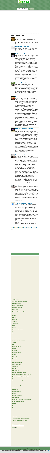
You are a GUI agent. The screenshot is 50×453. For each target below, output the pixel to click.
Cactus (14, 327)
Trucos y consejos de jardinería (19, 420)
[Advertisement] (25, 21)
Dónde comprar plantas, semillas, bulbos (21, 374)
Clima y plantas (15, 370)
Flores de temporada (17, 333)
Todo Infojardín (15, 299)
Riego (13, 407)
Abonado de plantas (17, 362)
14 (33, 227)
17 (11, 229)
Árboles (14, 315)
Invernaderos (15, 389)
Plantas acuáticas (16, 338)
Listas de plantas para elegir (18, 311)
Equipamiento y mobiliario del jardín (20, 376)
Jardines (14, 393)
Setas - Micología (16, 409)
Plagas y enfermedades (17, 305)
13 (31, 227)
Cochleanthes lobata (20, 38)
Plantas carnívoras (16, 352)
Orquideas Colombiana (21, 82)
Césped (14, 342)
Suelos (14, 414)
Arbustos (14, 321)
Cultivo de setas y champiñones (19, 372)
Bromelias (14, 354)
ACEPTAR (27, 452)
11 (28, 227)
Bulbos (14, 336)
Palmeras (14, 319)
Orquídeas (14, 350)
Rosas (13, 325)
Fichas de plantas (16, 309)
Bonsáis (14, 348)
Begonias (14, 358)
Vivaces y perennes (16, 331)
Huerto (13, 344)
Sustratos (14, 416)
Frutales (14, 317)
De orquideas (18, 96)
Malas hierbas (15, 397)
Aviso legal (24, 448)
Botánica (14, 368)
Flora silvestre (15, 383)
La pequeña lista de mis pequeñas (24, 128)
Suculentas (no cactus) (17, 329)
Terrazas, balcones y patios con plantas (21, 418)
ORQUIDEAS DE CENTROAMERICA (24, 203)
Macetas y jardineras (17, 395)
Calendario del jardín (17, 307)
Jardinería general (16, 391)
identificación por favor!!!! (22, 46)
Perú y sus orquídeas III (21, 185)
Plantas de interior (16, 346)
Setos (13, 412)
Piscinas (14, 403)
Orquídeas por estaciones (22, 154)
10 (26, 227)
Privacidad (30, 448)
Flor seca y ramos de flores (18, 380)
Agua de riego (15, 366)
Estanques (14, 378)
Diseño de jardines (16, 303)
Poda (13, 405)
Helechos (14, 356)
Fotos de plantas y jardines (18, 385)
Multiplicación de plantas (18, 401)
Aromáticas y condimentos (18, 340)
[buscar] (22, 8)
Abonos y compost (16, 364)
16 (36, 227)
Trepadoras (15, 323)
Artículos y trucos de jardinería (19, 301)
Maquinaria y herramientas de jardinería (21, 399)
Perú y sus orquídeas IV (21, 54)
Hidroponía (14, 387)
